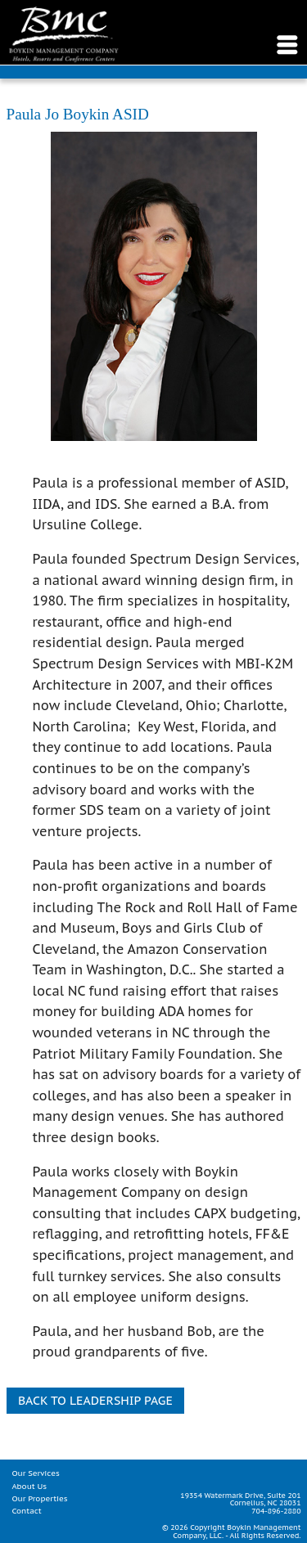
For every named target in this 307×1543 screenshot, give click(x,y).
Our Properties (39, 1498)
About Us (29, 1486)
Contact (26, 1510)
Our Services (35, 1473)
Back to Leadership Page (95, 1400)
